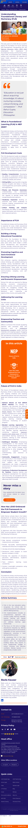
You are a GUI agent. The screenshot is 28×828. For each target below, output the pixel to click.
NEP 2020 (3, 798)
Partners (12, 6)
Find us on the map (8, 756)
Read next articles (21, 657)
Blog (21, 6)
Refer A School (16, 782)
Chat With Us (8, 826)
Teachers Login (16, 785)
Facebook (5, 729)
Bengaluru (14, 764)
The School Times (17, 801)
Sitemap (14, 791)
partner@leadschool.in (17, 713)
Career (2, 791)
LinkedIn (2, 729)
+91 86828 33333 (16, 717)
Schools (17, 2)
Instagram (11, 729)
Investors (8, 6)
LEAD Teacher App (17, 779)
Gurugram (5, 764)
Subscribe (9, 500)
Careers (4, 6)
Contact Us (6, 710)
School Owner (13, 9)
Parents (10, 2)
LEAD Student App (5, 779)
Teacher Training (5, 801)
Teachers (24, 2)
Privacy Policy (7, 725)
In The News (4, 788)
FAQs (2, 785)
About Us (15, 795)
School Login (4, 782)
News (17, 6)
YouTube (14, 729)
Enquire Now (22, 826)
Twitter (8, 729)
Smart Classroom (17, 798)
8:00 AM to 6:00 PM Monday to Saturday (17, 720)
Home (3, 9)
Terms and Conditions (6, 795)
